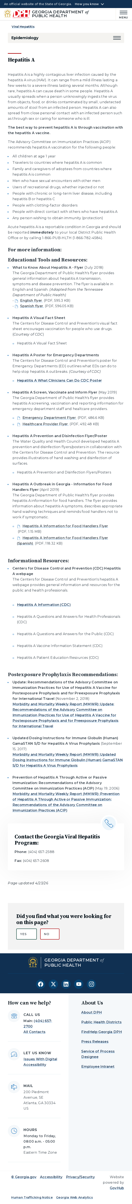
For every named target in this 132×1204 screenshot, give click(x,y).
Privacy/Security (80, 1177)
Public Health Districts (101, 1022)
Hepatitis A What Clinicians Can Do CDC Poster (59, 380)
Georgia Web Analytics (74, 1197)
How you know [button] (87, 4)
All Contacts (34, 1032)
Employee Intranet (97, 1067)
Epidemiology (24, 38)
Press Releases (94, 1042)
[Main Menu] (122, 14)
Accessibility (51, 1177)
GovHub (117, 1188)
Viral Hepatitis (23, 27)
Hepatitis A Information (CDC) (44, 605)
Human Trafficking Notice (32, 1197)
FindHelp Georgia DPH (101, 1032)
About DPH (91, 1012)
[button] (117, 37)
